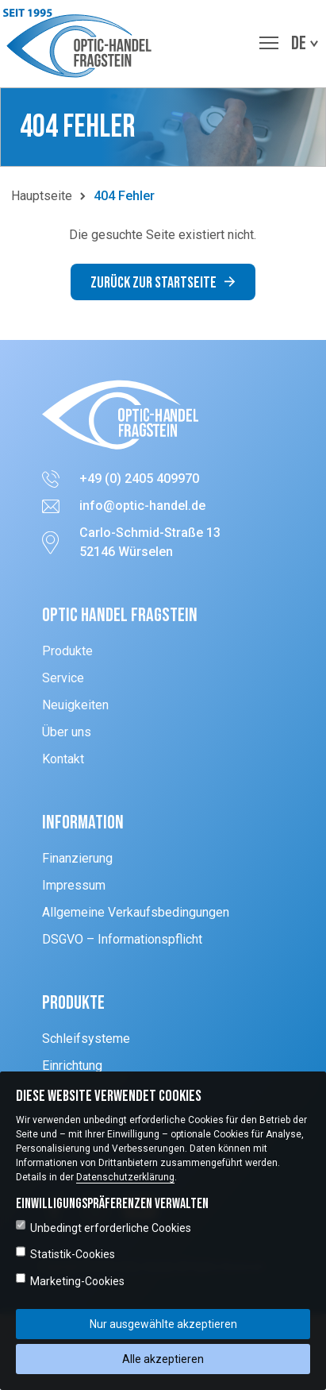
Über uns (66, 731)
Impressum (73, 885)
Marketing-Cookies (70, 1280)
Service (63, 677)
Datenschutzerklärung (125, 1177)
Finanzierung (77, 858)
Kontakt (63, 758)
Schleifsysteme (86, 1038)
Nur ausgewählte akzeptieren (163, 1324)
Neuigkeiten (75, 704)
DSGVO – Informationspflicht (122, 939)
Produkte (67, 650)
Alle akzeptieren (163, 1359)
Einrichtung (72, 1065)
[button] (81, 44)
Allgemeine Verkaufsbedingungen (135, 912)
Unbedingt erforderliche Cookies (103, 1227)
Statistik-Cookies (65, 1253)
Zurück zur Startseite (163, 282)
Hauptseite (41, 195)
